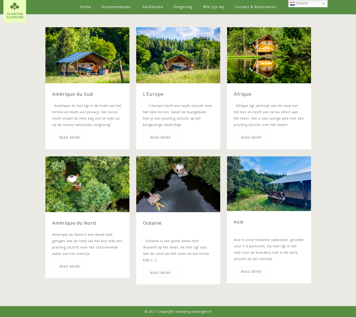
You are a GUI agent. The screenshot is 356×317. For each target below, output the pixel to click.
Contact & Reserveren (255, 6)
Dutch (299, 3)
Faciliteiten (152, 6)
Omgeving (183, 6)
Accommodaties (116, 6)
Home (85, 6)
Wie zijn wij (213, 6)
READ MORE (69, 137)
